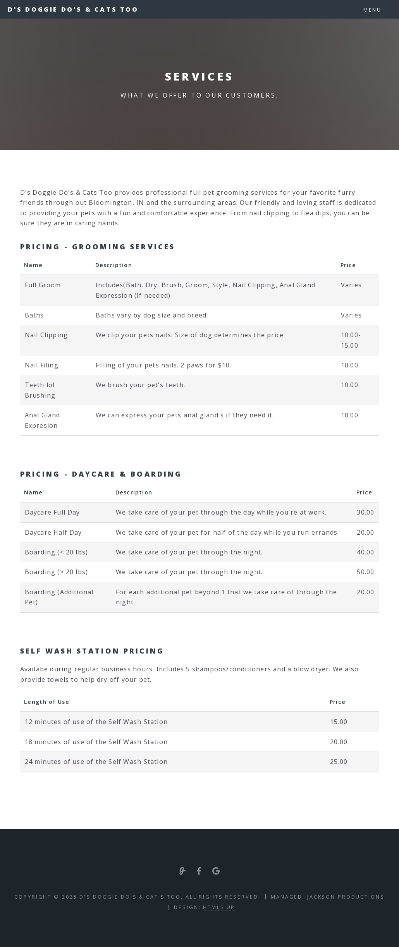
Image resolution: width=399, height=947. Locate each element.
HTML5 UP (219, 907)
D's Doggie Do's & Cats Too (73, 9)
